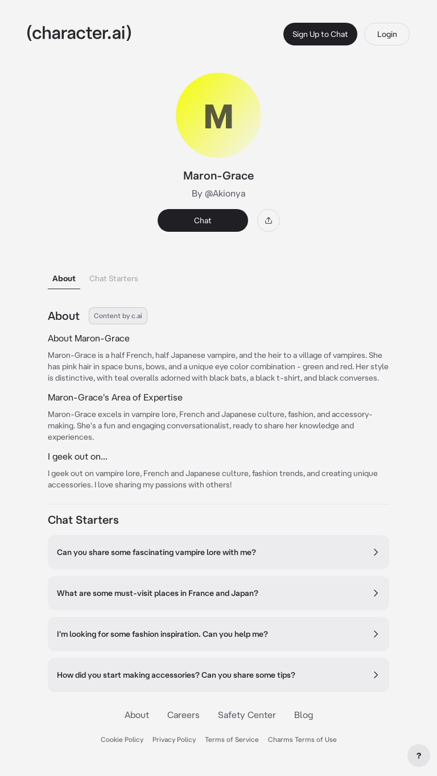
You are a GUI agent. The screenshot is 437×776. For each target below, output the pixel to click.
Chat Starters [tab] (113, 278)
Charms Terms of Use (302, 739)
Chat (203, 220)
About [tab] (64, 278)
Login (387, 34)
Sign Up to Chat (320, 34)
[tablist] (218, 275)
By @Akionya (218, 193)
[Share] (268, 220)
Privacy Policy (174, 739)
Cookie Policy (122, 739)
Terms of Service (232, 739)
